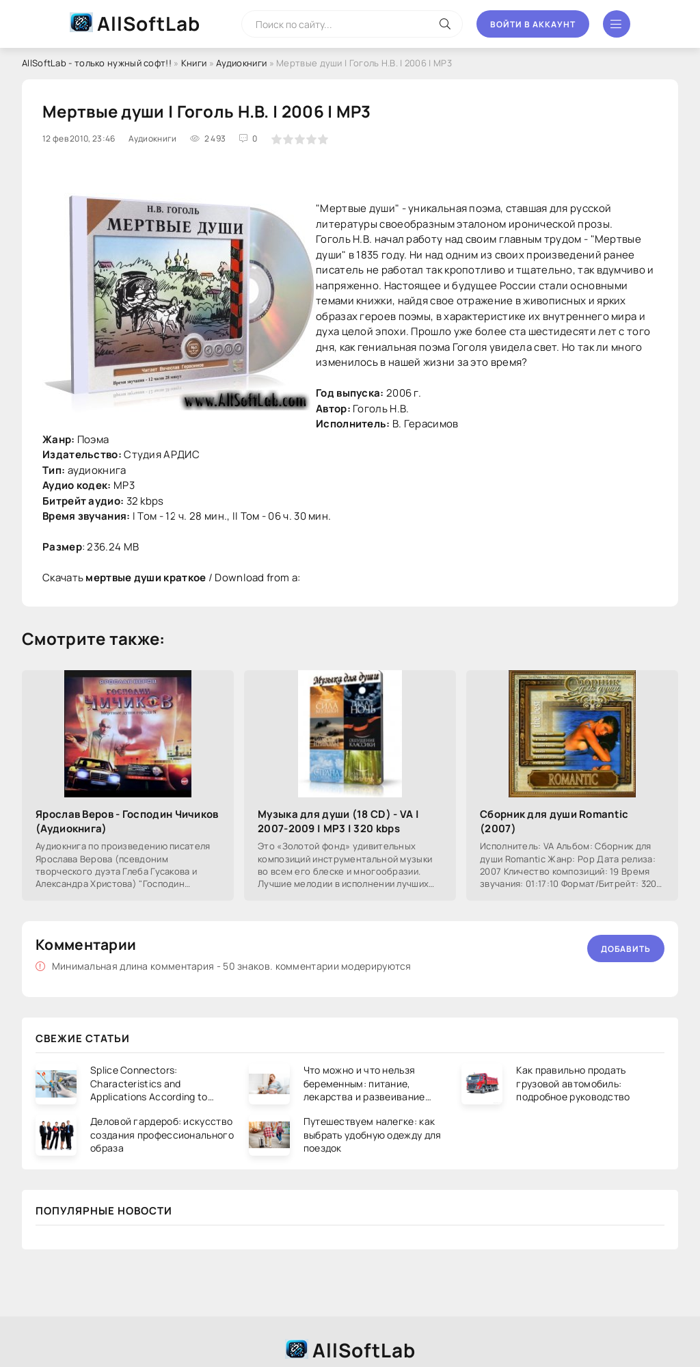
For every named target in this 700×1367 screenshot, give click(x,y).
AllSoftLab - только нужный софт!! (97, 63)
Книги (194, 63)
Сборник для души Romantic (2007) (554, 821)
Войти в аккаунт (533, 24)
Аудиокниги (241, 63)
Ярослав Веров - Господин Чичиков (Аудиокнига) (127, 821)
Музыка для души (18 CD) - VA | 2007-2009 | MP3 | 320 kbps (338, 821)
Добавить (626, 949)
